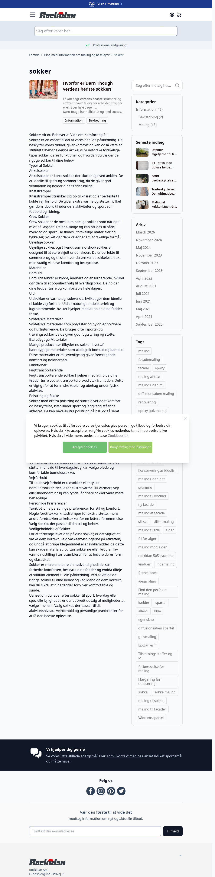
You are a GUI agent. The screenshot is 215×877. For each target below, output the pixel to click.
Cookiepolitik (118, 435)
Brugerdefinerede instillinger (130, 447)
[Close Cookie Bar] (185, 418)
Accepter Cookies (85, 447)
